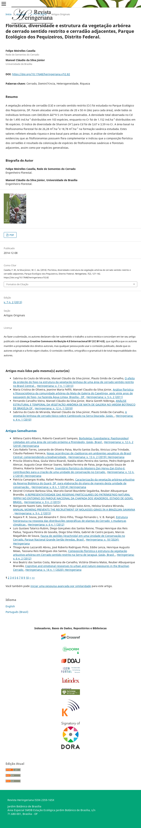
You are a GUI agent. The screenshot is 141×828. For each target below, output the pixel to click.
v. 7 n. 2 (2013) (39, 14)
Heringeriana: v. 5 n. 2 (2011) (104, 397)
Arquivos (21, 14)
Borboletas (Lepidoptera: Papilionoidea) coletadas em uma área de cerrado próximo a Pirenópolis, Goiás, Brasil (71, 440)
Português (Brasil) (17, 612)
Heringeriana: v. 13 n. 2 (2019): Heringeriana (96, 457)
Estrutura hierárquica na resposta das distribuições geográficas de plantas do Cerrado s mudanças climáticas (70, 520)
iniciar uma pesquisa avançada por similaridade (60, 586)
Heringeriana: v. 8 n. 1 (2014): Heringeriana (59, 487)
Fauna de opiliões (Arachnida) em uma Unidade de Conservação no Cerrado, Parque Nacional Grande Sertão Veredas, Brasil (69, 537)
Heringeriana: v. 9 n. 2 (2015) (42, 502)
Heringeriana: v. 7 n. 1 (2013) (55, 386)
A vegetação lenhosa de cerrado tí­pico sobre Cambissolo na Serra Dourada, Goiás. (70, 414)
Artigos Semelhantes (21, 431)
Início (9, 14)
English (10, 606)
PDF (11, 235)
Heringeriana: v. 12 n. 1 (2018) (54, 408)
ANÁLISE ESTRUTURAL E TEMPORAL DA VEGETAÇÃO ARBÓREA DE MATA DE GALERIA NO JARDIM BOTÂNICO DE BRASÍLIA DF (74, 404)
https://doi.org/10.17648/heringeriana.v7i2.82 (41, 74)
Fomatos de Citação (17, 284)
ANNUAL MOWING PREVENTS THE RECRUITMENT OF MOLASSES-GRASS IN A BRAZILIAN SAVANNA (74, 509)
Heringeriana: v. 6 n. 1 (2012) (46, 524)
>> (33, 577)
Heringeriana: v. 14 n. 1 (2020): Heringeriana (53, 570)
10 (27, 577)
